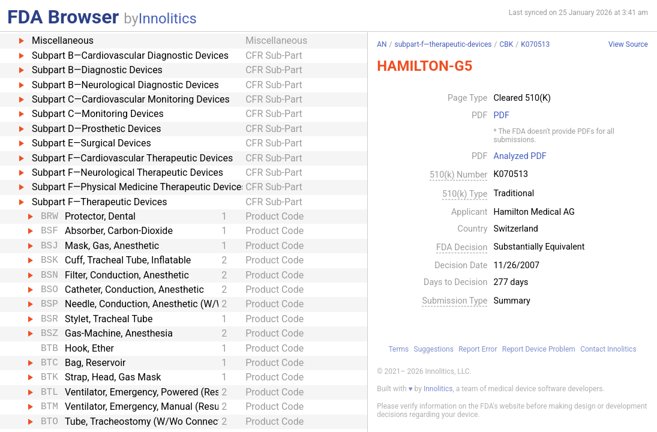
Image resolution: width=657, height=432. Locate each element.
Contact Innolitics (608, 349)
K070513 (535, 44)
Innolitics (168, 18)
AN (381, 44)
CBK (506, 44)
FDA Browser (63, 16)
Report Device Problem (538, 349)
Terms (399, 349)
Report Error (477, 349)
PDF (501, 116)
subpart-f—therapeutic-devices (443, 44)
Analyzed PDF (520, 156)
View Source (628, 45)
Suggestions (434, 349)
